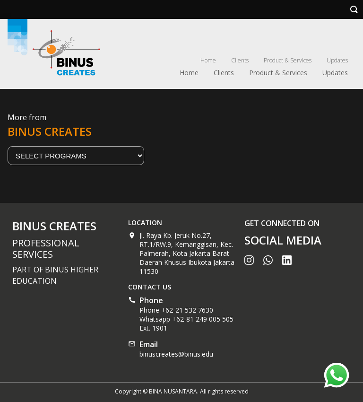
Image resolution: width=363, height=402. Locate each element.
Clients (240, 60)
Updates (337, 60)
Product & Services (287, 60)
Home (208, 60)
